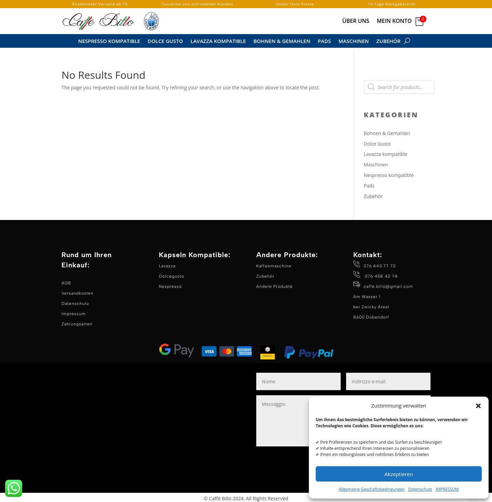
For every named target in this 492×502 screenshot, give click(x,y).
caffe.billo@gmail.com (388, 284)
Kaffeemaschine (273, 263)
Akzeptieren (398, 474)
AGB (66, 280)
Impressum (74, 311)
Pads (324, 41)
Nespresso (170, 284)
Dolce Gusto (165, 41)
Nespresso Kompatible (109, 41)
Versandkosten (78, 291)
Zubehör (389, 41)
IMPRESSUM (447, 489)
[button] (478, 405)
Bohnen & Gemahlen (282, 41)
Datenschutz (420, 489)
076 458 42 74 (381, 273)
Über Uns (355, 21)
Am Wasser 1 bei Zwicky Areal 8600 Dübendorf (371, 304)
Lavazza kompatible (218, 41)
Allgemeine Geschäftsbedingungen (372, 489)
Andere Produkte (274, 284)
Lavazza (167, 263)
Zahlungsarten (77, 321)
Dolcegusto (171, 273)
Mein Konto (394, 21)
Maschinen (353, 41)
